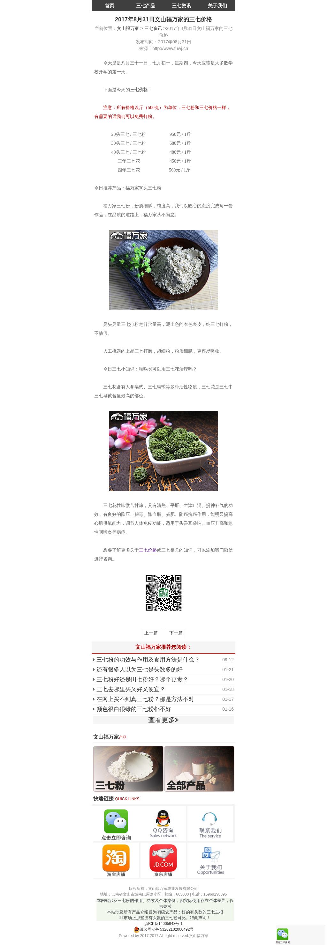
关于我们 (217, 5)
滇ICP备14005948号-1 (163, 923)
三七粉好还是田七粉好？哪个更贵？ (142, 679)
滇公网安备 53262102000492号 (163, 929)
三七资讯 (181, 5)
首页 (109, 5)
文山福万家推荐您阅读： (163, 647)
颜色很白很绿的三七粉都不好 (133, 709)
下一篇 (176, 632)
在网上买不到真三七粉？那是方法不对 (145, 699)
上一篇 (151, 632)
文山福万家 (128, 28)
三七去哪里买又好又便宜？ (130, 689)
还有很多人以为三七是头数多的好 (139, 669)
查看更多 (163, 719)
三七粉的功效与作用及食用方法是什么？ (148, 659)
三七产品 (145, 5)
